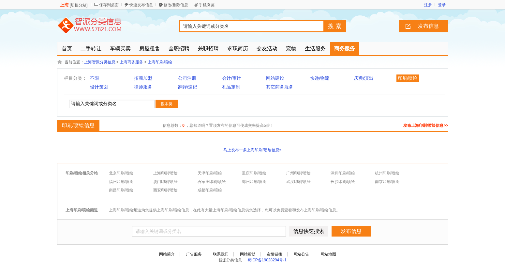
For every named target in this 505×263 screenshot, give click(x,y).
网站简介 (167, 254)
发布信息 (428, 26)
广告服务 (194, 254)
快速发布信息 (141, 5)
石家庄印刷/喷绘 (212, 181)
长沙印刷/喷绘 (343, 181)
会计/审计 (232, 78)
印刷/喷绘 (408, 78)
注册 (428, 5)
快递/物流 (320, 78)
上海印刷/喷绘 (160, 62)
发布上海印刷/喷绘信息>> (425, 125)
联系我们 (221, 254)
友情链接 (274, 254)
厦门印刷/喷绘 (165, 181)
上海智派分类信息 (99, 62)
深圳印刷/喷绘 (343, 173)
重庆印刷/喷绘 (254, 173)
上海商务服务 (131, 62)
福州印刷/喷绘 (121, 181)
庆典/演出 (364, 78)
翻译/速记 (188, 87)
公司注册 (187, 78)
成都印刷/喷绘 (210, 190)
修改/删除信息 (176, 5)
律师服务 (143, 87)
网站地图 (328, 254)
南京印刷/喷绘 (387, 181)
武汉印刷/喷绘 (298, 181)
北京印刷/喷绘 (121, 173)
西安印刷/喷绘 (165, 190)
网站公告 (301, 254)
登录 (442, 5)
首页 (67, 48)
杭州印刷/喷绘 (387, 173)
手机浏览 (207, 5)
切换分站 (78, 5)
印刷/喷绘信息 (77, 125)
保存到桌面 (109, 5)
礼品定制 (231, 87)
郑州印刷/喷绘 (254, 181)
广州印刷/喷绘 (298, 173)
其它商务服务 (279, 87)
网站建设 (275, 78)
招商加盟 (143, 78)
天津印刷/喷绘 (210, 173)
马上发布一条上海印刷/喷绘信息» (252, 150)
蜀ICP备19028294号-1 (267, 260)
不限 (94, 78)
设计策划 (99, 87)
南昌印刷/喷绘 (121, 190)
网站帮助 (248, 254)
